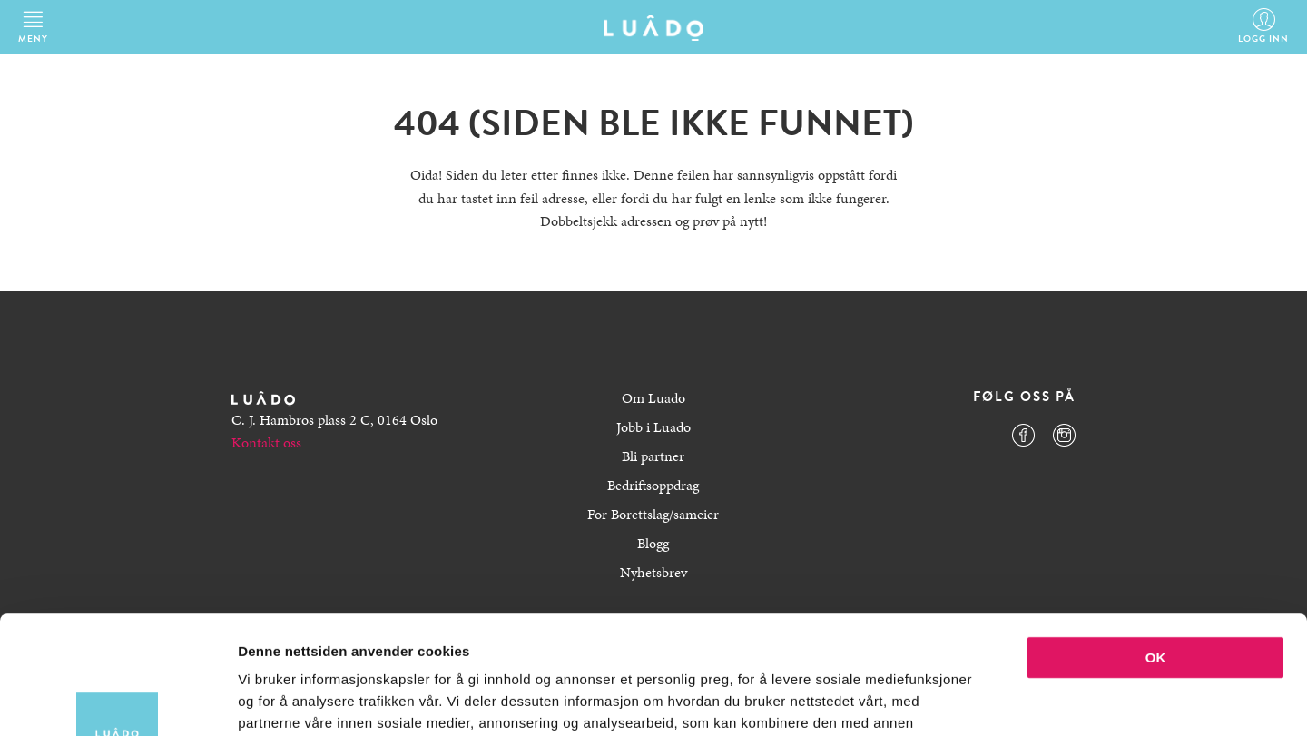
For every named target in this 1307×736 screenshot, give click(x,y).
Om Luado (653, 398)
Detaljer (966, 700)
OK (1155, 539)
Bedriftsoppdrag (653, 485)
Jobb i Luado (653, 427)
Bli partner (653, 456)
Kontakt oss (266, 442)
